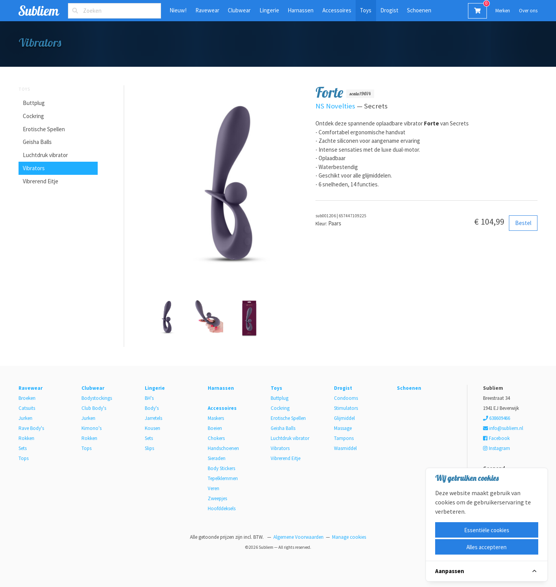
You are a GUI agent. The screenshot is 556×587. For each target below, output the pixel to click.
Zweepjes (217, 498)
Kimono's (91, 428)
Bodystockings (96, 398)
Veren (213, 488)
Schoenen (419, 10)
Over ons (528, 10)
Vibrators (34, 168)
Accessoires (336, 10)
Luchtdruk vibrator (45, 155)
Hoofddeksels (222, 508)
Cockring (33, 116)
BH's (149, 398)
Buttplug (34, 103)
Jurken (25, 418)
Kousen (152, 428)
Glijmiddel (344, 418)
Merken (502, 10)
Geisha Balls (37, 141)
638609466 (496, 418)
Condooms (346, 398)
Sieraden (216, 458)
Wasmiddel (345, 448)
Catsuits (27, 408)
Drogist (389, 10)
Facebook (496, 438)
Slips (149, 448)
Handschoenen (223, 448)
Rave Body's (31, 428)
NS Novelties (335, 105)
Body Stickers (221, 468)
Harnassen (301, 10)
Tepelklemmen (223, 478)
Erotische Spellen (44, 129)
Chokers (216, 438)
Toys (365, 10)
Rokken (26, 438)
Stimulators (346, 408)
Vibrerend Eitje (40, 181)
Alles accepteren (486, 547)
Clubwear (239, 10)
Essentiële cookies (486, 530)
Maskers (216, 418)
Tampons (344, 438)
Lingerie (269, 10)
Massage (343, 428)
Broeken (27, 398)
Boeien (215, 428)
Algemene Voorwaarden (298, 537)
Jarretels (153, 418)
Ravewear (207, 10)
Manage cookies (349, 537)
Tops (24, 458)
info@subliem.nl (503, 428)
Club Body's (93, 408)
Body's (152, 408)
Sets (23, 448)
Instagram (496, 448)
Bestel (523, 223)
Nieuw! (178, 10)
